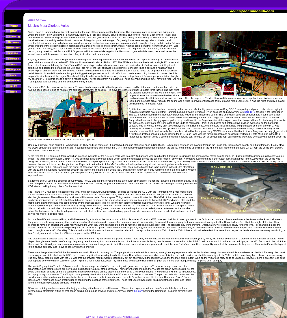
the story (138, 291)
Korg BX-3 (249, 112)
